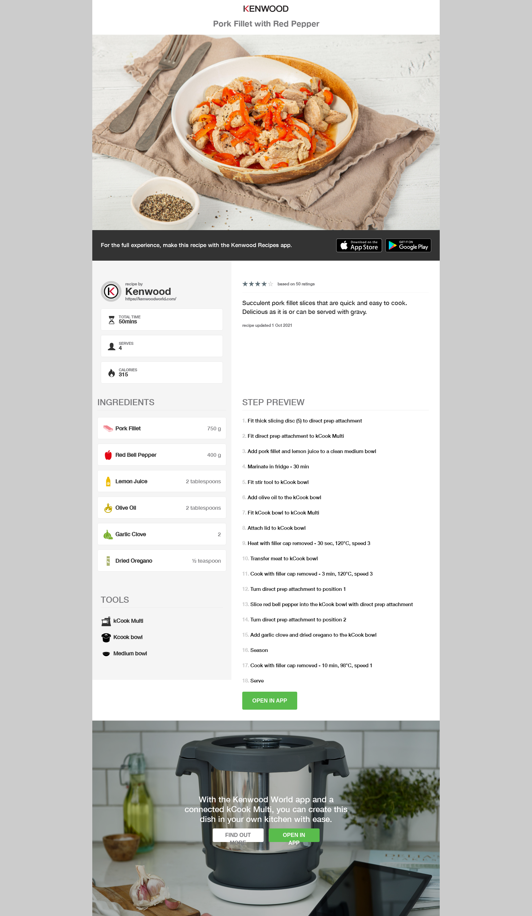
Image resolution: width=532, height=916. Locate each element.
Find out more (238, 837)
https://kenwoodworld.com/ (150, 298)
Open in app (269, 701)
